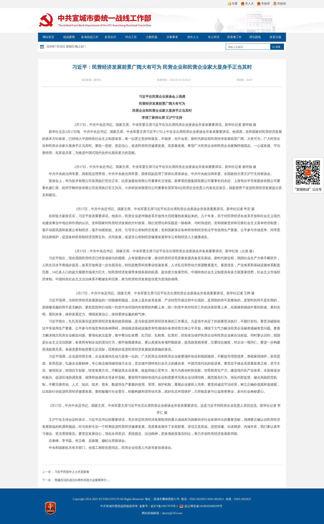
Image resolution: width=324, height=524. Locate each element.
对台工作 (131, 37)
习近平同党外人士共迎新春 (72, 471)
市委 (232, 3)
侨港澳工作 (234, 37)
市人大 (247, 3)
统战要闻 (69, 37)
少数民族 (151, 37)
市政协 (279, 3)
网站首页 (48, 37)
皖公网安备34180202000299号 (203, 506)
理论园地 (255, 37)
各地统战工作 (89, 37)
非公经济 (213, 37)
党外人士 (193, 37)
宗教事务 (172, 37)
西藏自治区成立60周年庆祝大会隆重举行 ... (82, 480)
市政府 (263, 3)
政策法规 (275, 37)
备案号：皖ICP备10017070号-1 (158, 506)
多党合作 (110, 37)
